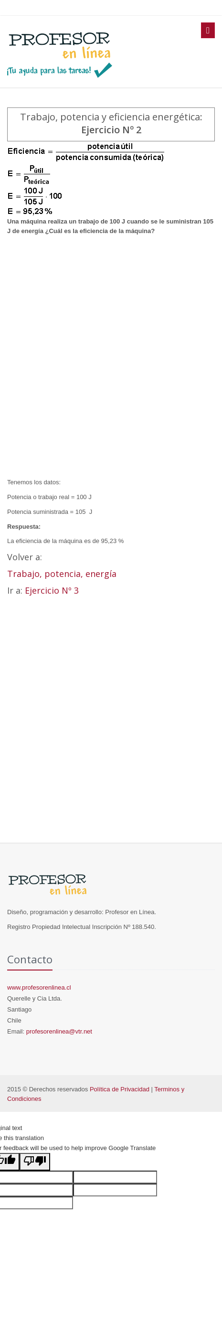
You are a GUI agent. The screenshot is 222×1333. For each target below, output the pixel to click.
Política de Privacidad (119, 1089)
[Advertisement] (111, 357)
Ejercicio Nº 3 (52, 590)
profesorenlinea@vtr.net (59, 1031)
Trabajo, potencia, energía (61, 573)
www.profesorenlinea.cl (39, 987)
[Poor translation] (35, 1162)
